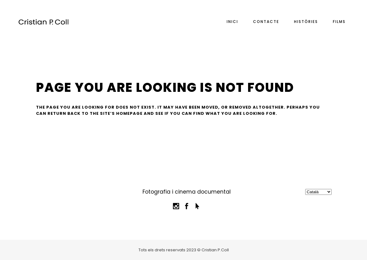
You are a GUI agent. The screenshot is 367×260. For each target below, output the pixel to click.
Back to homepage (67, 144)
